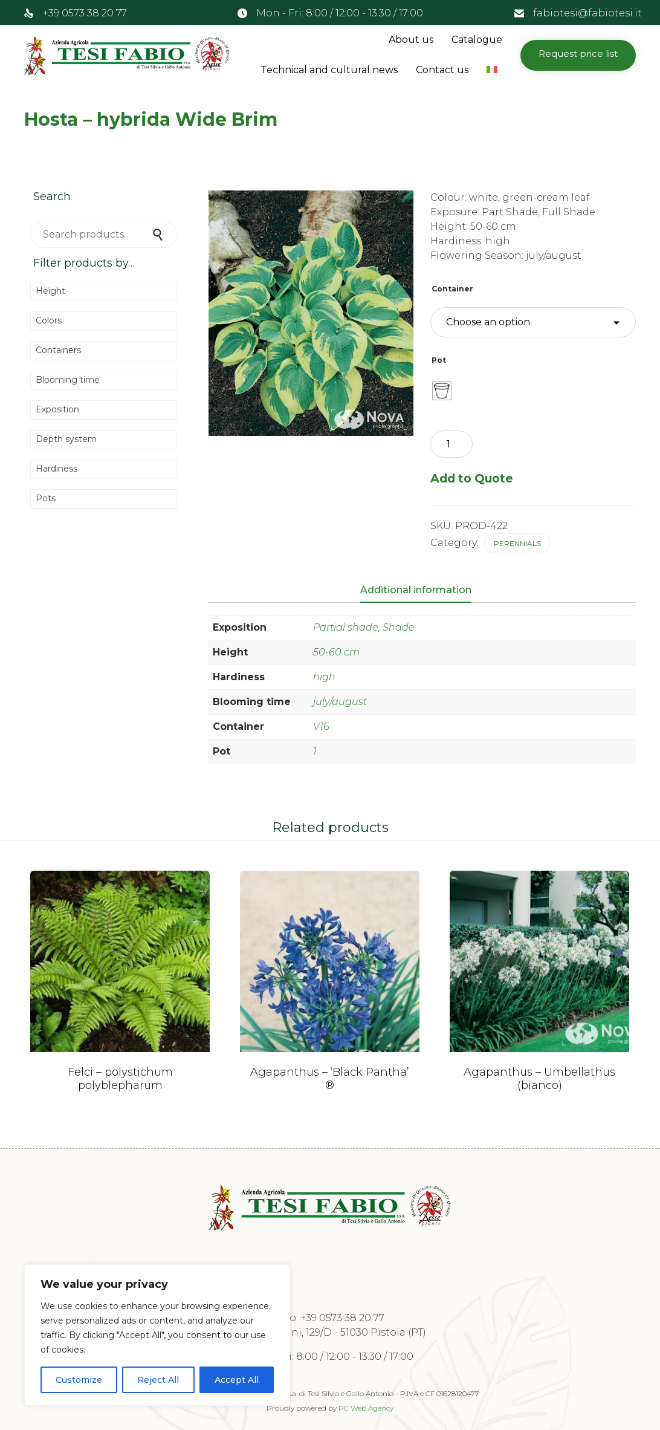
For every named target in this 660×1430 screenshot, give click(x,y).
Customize (79, 1379)
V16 (321, 726)
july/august (340, 701)
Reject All (158, 1379)
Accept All (237, 1379)
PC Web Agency (365, 1407)
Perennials (517, 543)
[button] (578, 55)
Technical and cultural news (329, 70)
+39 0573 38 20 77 (85, 13)
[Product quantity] (451, 444)
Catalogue (476, 39)
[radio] (442, 391)
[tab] (422, 591)
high (324, 677)
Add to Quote (471, 478)
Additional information (415, 590)
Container (452, 288)
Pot (439, 360)
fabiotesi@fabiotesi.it (587, 13)
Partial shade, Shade (364, 627)
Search (159, 234)
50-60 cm (336, 652)
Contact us (442, 70)
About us (411, 39)
